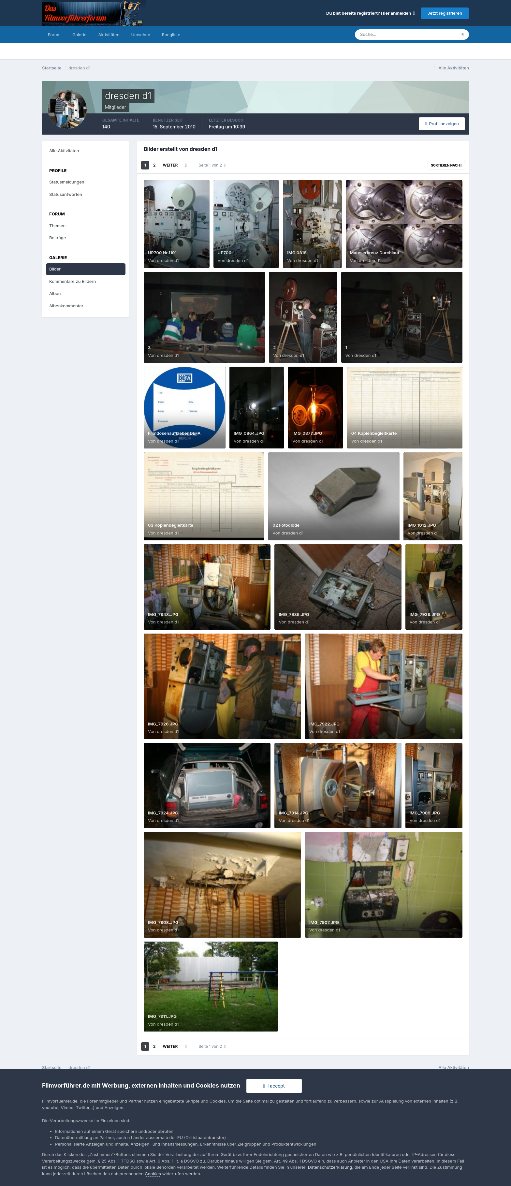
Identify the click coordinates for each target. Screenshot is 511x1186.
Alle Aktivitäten (64, 150)
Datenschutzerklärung (330, 1167)
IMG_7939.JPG (425, 614)
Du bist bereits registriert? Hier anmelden (370, 13)
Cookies (153, 1173)
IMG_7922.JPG (324, 723)
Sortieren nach (446, 165)
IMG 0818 (296, 252)
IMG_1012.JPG (422, 525)
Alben (55, 293)
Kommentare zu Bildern (72, 281)
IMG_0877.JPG (307, 433)
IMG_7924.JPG (163, 812)
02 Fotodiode (285, 525)
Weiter (170, 165)
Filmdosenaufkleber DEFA (174, 433)
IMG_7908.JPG (163, 922)
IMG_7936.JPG (294, 614)
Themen (57, 225)
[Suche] (383, 34)
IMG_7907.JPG (324, 922)
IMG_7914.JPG (293, 812)
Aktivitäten (108, 34)
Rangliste (171, 34)
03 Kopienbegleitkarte (170, 525)
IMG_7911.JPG (162, 1016)
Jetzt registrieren (445, 13)
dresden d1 (168, 260)
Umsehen (140, 34)
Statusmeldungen (66, 181)
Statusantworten (65, 194)
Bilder (55, 268)
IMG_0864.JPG (249, 433)
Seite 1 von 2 (212, 165)
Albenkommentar (66, 305)
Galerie (79, 34)
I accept (274, 1086)
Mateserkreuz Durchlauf (375, 252)
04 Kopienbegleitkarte (374, 433)
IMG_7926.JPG (163, 723)
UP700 (224, 252)
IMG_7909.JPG (425, 812)
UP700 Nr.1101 (162, 252)
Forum (54, 34)
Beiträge (57, 237)
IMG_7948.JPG (163, 614)
